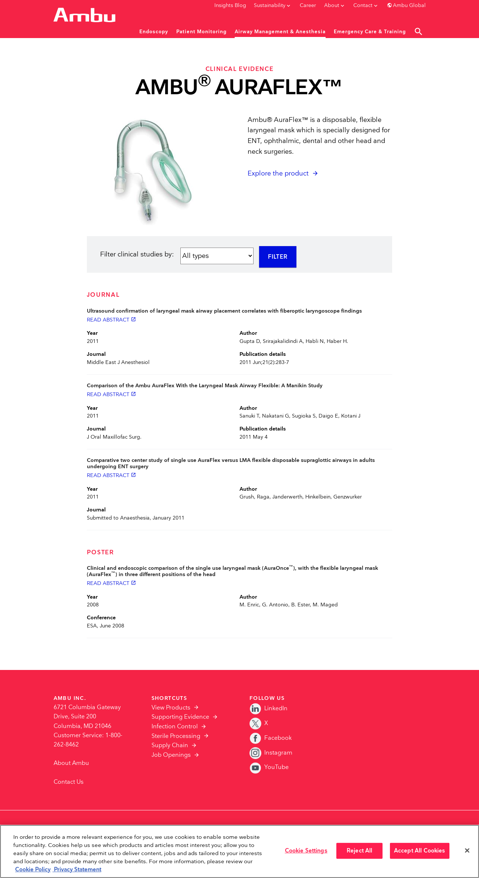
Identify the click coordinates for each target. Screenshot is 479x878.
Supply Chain (170, 745)
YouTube (269, 767)
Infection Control (175, 726)
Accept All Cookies (419, 851)
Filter (278, 257)
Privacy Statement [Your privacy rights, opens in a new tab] (76, 870)
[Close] (467, 851)
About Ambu (71, 763)
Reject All (359, 851)
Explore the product (278, 173)
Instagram (270, 752)
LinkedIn (268, 708)
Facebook (270, 738)
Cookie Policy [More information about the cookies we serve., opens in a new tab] (33, 870)
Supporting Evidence (180, 717)
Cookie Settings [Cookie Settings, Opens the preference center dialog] (306, 851)
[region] (239, 851)
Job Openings (171, 755)
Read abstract (111, 319)
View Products (171, 707)
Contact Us (69, 782)
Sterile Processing (176, 736)
